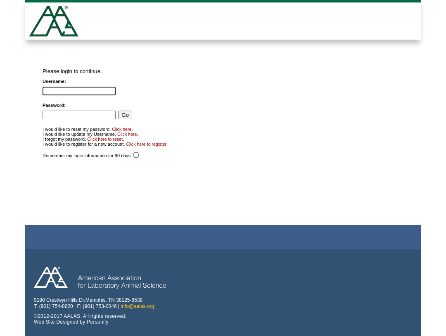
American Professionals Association (60, 22)
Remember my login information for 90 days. (87, 155)
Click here (121, 129)
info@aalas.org (137, 306)
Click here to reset (105, 139)
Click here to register (146, 144)
